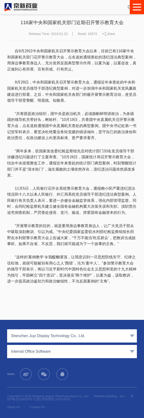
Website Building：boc (109, 396)
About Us (13, 407)
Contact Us (37, 407)
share (111, 34)
